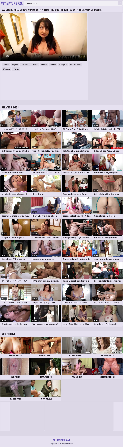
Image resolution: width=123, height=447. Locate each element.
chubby (45, 64)
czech (17, 69)
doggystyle (64, 64)
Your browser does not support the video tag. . (43, 37)
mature (7, 64)
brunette (25, 64)
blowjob (54, 64)
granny (16, 64)
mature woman (76, 64)
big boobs (7, 69)
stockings (35, 64)
